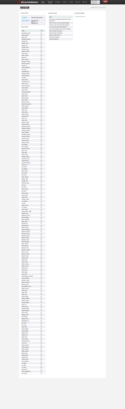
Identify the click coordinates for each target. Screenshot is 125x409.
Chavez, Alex (25, 79)
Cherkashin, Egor (26, 81)
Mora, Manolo (25, 245)
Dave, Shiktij (24, 100)
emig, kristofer (25, 108)
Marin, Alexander (25, 219)
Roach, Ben (24, 290)
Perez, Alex (24, 274)
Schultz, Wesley (25, 302)
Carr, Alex (24, 77)
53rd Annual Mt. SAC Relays (55, 33)
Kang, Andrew (25, 170)
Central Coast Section (37, 17)
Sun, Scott (24, 322)
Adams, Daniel (25, 35)
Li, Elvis (23, 203)
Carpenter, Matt (25, 75)
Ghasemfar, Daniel (26, 126)
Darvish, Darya (25, 97)
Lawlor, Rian (24, 197)
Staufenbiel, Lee (25, 320)
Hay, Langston (25, 146)
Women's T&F (35, 20)
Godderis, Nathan (26, 130)
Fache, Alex (24, 110)
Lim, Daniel (24, 207)
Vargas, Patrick (25, 345)
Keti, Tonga (24, 172)
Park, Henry (24, 270)
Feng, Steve (24, 120)
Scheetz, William (25, 298)
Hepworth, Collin (25, 148)
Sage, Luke (24, 294)
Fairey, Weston (25, 114)
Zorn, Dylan (24, 373)
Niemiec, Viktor (25, 255)
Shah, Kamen (25, 306)
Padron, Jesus (25, 266)
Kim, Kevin (24, 174)
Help (105, 3)
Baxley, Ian (24, 57)
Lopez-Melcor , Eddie (26, 211)
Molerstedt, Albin (25, 241)
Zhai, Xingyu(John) (26, 371)
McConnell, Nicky (26, 235)
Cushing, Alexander (26, 91)
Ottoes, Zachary (25, 264)
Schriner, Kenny (25, 300)
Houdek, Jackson (26, 156)
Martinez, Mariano (26, 229)
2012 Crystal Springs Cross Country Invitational (60, 29)
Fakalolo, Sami (25, 116)
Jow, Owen (24, 166)
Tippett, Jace (25, 334)
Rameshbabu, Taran (26, 286)
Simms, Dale (25, 312)
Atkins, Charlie (25, 55)
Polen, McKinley (25, 278)
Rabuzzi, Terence (26, 282)
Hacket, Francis (25, 140)
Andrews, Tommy (26, 51)
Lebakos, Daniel (25, 199)
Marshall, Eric (25, 223)
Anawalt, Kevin (25, 47)
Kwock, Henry (25, 193)
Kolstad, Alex (25, 181)
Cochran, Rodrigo (26, 85)
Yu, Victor (24, 365)
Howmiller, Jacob (26, 158)
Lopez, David (25, 209)
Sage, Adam (24, 292)
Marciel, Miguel (25, 217)
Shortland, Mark (25, 308)
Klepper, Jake (25, 179)
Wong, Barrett (25, 355)
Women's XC (34, 23)
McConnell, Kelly (25, 233)
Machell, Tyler (25, 213)
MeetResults (43, 2)
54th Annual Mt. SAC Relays (55, 31)
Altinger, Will (24, 41)
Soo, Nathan (24, 316)
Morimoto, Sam (25, 247)
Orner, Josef (24, 262)
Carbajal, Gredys (25, 73)
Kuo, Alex (24, 191)
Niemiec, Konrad (25, 253)
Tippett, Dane (25, 332)
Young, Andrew (25, 361)
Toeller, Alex (24, 337)
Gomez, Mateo (25, 132)
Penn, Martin (25, 272)
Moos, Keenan (25, 243)
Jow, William (24, 168)
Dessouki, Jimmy (26, 102)
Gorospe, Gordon (26, 136)
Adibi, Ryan (24, 37)
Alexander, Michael (26, 39)
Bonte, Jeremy (25, 59)
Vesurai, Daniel (25, 347)
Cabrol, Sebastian (26, 67)
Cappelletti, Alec (25, 71)
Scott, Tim (24, 304)
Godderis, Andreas (26, 128)
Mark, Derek (24, 221)
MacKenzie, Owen (26, 215)
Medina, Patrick (25, 237)
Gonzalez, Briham (26, 134)
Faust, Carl (24, 118)
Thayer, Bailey (25, 328)
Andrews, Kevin (25, 49)
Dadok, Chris (25, 95)
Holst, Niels (24, 152)
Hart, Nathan (25, 144)
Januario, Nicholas (26, 162)
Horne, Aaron (25, 154)
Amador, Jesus (25, 43)
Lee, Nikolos (24, 201)
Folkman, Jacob (25, 122)
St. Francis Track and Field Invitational (58, 26)
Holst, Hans (24, 150)
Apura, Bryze (25, 53)
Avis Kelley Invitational (54, 37)
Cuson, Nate (24, 93)
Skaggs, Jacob (25, 314)
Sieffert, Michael (25, 310)
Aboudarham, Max (26, 33)
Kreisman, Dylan (25, 183)
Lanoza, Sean (25, 195)
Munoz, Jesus (25, 251)
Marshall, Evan (25, 225)
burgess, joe (24, 65)
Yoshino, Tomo (25, 359)
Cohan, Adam (25, 87)
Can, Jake (24, 69)
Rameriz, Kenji (25, 284)
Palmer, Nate (25, 268)
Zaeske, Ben (25, 369)
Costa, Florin (25, 89)
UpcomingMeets (50, 2)
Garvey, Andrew (25, 124)
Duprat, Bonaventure (26, 104)
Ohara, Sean (25, 260)
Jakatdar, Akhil (25, 160)
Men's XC (33, 22)
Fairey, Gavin (25, 112)
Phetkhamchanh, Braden (27, 276)
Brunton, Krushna (26, 63)
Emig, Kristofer (25, 106)
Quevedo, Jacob (25, 280)
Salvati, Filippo (25, 296)
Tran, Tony (24, 343)
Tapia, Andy (24, 326)
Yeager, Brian (25, 357)
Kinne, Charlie (25, 176)
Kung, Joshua (25, 189)
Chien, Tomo (25, 83)
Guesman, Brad (25, 138)
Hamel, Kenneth (25, 142)
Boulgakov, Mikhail (26, 61)
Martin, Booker (25, 227)
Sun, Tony (24, 324)
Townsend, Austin (26, 341)
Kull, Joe (24, 185)
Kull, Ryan (24, 187)
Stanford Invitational (53, 39)
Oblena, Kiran (25, 258)
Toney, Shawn (25, 339)
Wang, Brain (24, 353)
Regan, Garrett (25, 288)
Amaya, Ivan (24, 45)
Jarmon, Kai (24, 164)
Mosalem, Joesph (26, 249)
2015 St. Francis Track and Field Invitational (59, 22)
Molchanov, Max (25, 239)
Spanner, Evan (25, 318)
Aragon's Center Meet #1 (55, 35)
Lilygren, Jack (25, 205)
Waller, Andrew (25, 349)
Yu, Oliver (24, 363)
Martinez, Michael (26, 231)
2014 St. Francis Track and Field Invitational (59, 24)
